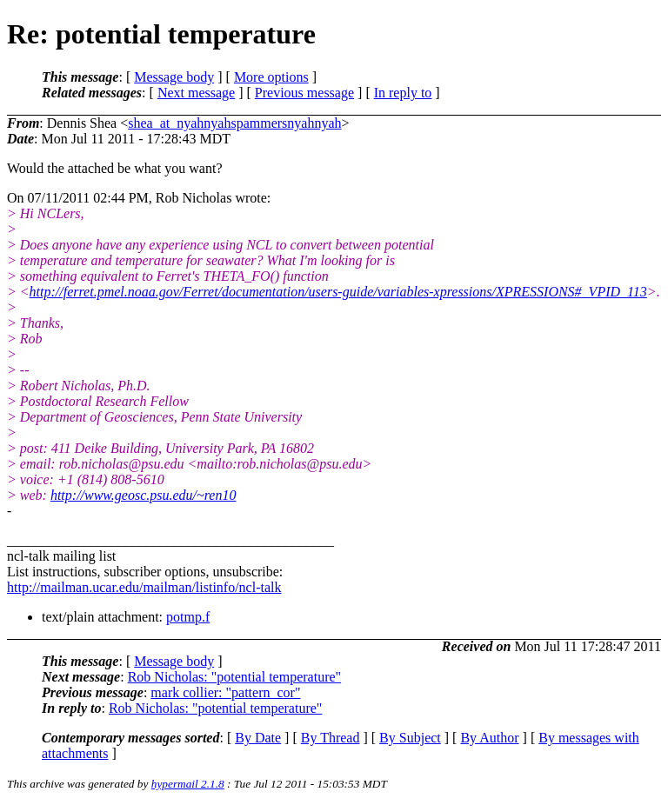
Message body (174, 77)
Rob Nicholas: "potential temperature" (234, 676)
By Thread (330, 737)
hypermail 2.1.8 (187, 783)
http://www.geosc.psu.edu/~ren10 (143, 495)
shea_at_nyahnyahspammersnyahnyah (234, 123)
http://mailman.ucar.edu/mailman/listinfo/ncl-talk (144, 587)
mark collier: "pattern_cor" (225, 692)
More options (271, 77)
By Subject (410, 737)
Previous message (304, 92)
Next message (196, 92)
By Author (489, 737)
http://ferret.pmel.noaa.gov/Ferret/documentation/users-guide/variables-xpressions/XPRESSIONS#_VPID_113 (338, 291)
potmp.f (188, 616)
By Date (258, 737)
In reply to (403, 92)
